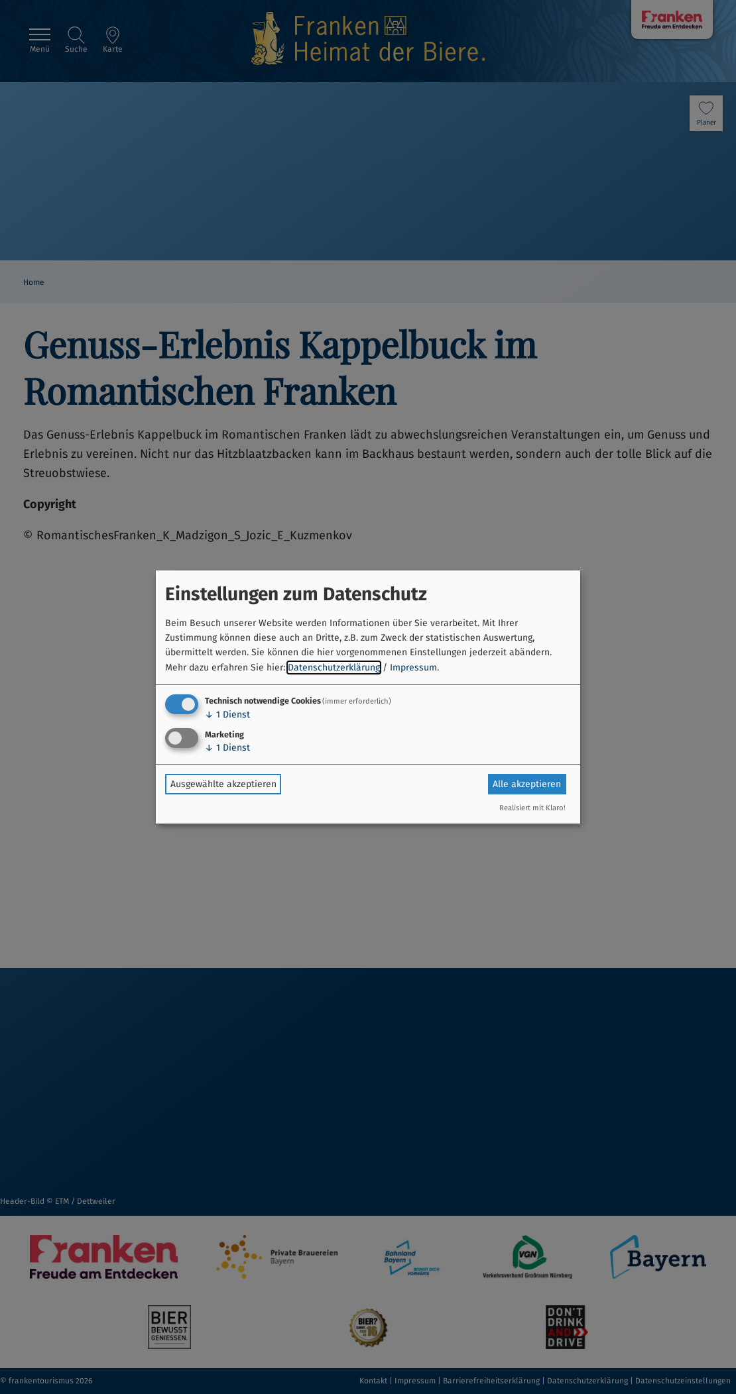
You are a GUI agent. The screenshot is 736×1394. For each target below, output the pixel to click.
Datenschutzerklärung (334, 667)
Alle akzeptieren (527, 784)
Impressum (413, 667)
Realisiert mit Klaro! (532, 808)
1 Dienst (227, 714)
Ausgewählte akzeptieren (223, 784)
